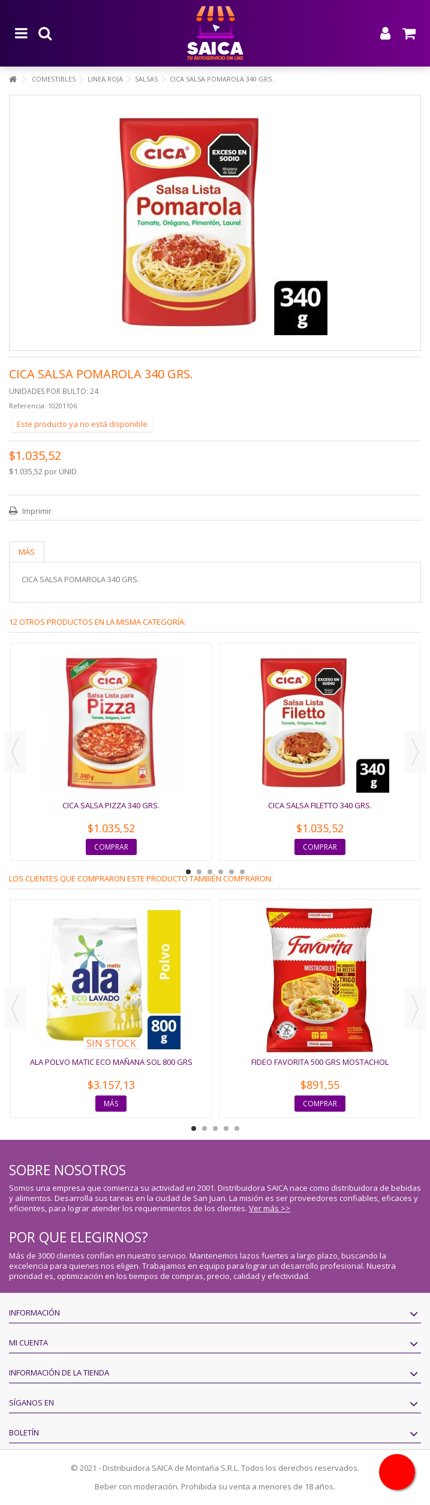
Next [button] (415, 752)
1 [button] (188, 871)
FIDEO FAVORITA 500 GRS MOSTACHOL (320, 1061)
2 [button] (199, 871)
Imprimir (36, 510)
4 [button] (220, 871)
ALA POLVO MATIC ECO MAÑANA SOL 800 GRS (111, 1061)
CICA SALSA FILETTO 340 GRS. (320, 805)
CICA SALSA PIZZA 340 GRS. (111, 805)
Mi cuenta (28, 1342)
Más (27, 551)
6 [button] (242, 871)
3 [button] (210, 871)
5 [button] (231, 871)
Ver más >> (269, 1208)
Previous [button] (15, 752)
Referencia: (27, 405)
